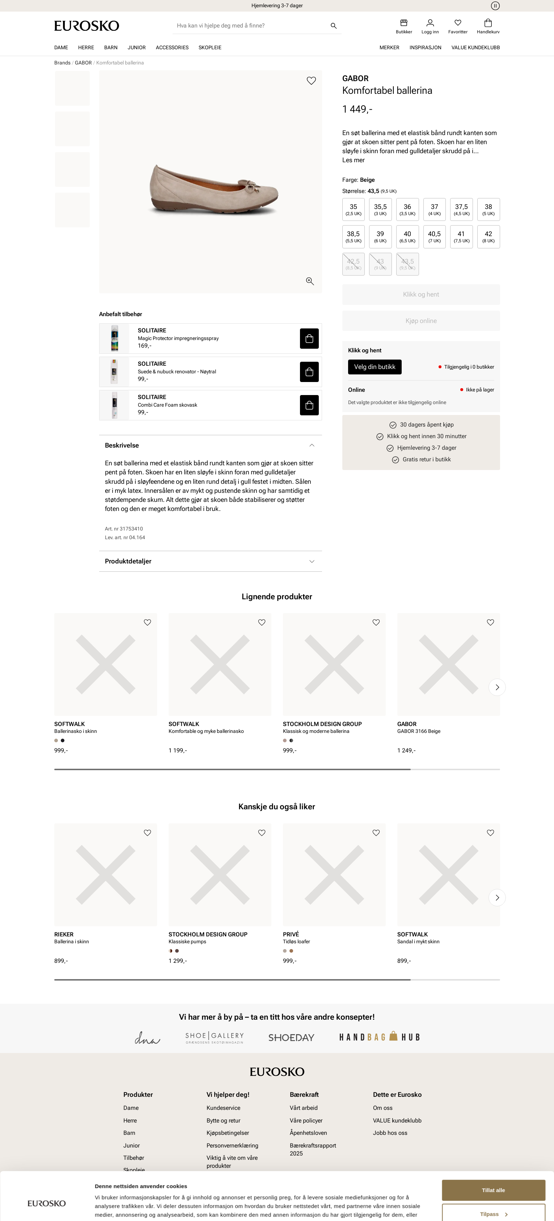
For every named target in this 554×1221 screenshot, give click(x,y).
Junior (137, 47)
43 (380, 264)
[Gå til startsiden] (86, 26)
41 (462, 236)
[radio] (353, 209)
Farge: (358, 179)
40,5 (434, 236)
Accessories (172, 47)
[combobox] (251, 26)
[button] (309, 338)
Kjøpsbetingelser (228, 1133)
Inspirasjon (425, 47)
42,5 (353, 264)
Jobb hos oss (390, 1133)
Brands (62, 63)
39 (380, 236)
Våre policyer (306, 1120)
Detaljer (105, 1207)
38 (488, 209)
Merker (389, 47)
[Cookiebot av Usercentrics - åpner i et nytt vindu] (47, 1206)
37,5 (462, 209)
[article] (105, 676)
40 (407, 236)
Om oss (383, 1108)
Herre (86, 47)
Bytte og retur (223, 1120)
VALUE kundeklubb (476, 47)
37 (434, 209)
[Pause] (494, 6)
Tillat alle (493, 1153)
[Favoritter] (458, 26)
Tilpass (493, 1177)
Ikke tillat (493, 1201)
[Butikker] (404, 26)
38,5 (353, 236)
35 (353, 209)
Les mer (353, 160)
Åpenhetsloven (308, 1133)
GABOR (83, 63)
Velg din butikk (375, 366)
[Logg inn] (430, 26)
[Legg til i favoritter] (311, 81)
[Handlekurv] (488, 26)
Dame (61, 47)
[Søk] (334, 26)
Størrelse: (354, 191)
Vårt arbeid (304, 1108)
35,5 (380, 209)
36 (407, 209)
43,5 (407, 264)
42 (488, 236)
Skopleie (210, 47)
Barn (111, 47)
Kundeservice (223, 1108)
